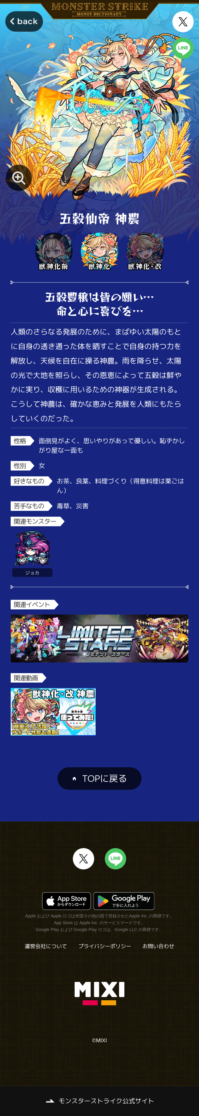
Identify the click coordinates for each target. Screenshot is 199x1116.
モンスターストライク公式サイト (106, 1100)
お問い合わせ (158, 946)
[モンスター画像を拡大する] (19, 178)
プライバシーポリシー (104, 946)
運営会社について (46, 946)
